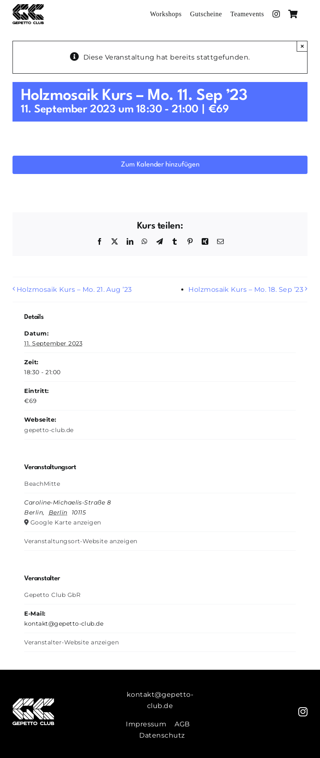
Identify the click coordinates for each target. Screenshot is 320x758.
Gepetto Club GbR (52, 595)
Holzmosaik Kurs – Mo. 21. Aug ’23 (74, 289)
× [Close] (302, 46)
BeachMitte (42, 483)
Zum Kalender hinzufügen (160, 164)
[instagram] (303, 711)
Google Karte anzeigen (65, 522)
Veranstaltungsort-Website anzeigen (80, 541)
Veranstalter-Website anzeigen (71, 642)
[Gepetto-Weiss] (33, 702)
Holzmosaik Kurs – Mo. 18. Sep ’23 (245, 289)
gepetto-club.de (48, 430)
